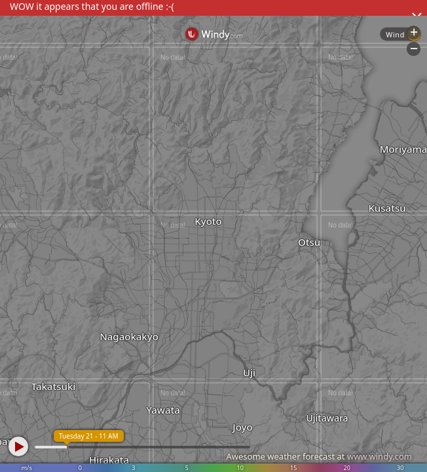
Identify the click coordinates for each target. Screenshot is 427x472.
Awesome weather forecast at (319, 456)
